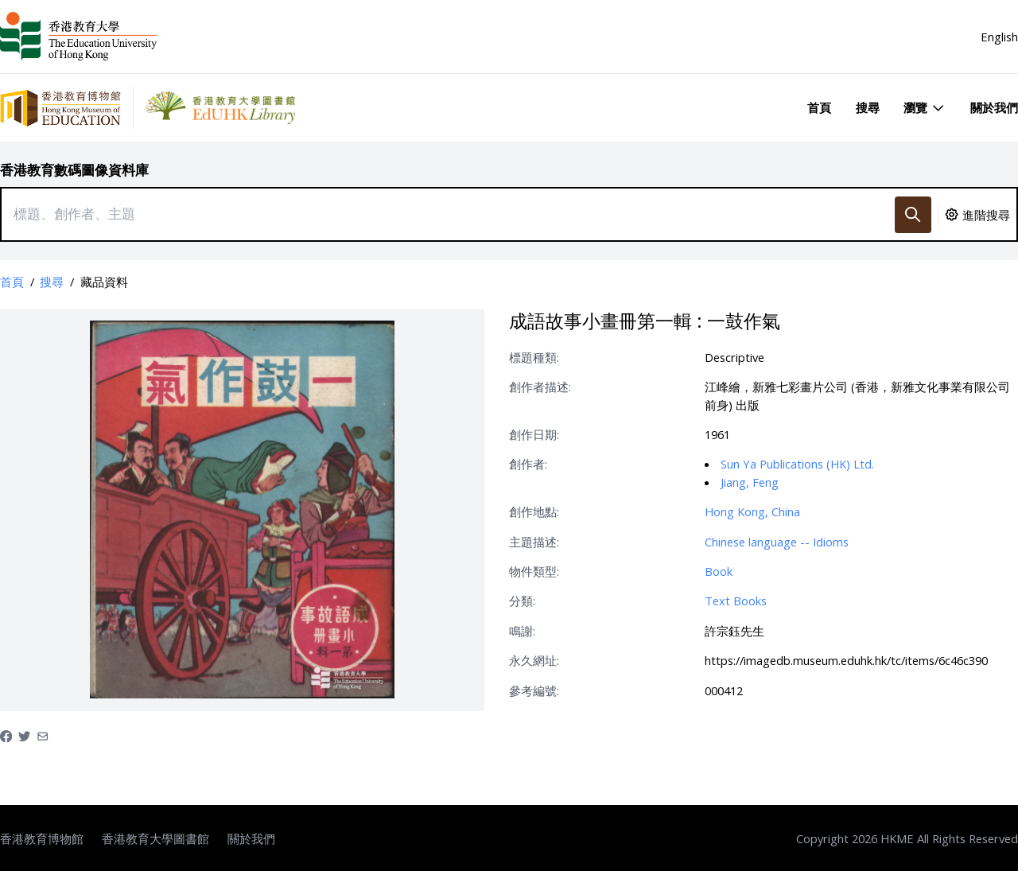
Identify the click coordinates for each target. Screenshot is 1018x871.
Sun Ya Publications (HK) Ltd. (797, 464)
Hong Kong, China (752, 511)
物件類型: (534, 571)
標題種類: (534, 357)
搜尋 (868, 107)
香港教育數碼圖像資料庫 (74, 170)
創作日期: (534, 434)
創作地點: (534, 511)
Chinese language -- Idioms (777, 542)
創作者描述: (540, 387)
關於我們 (994, 107)
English (999, 37)
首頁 (819, 107)
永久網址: (534, 660)
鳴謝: (522, 631)
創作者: (528, 464)
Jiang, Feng (750, 482)
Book (718, 571)
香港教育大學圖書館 (155, 838)
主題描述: (534, 542)
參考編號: (534, 690)
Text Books (736, 601)
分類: (522, 601)
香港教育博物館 (42, 838)
